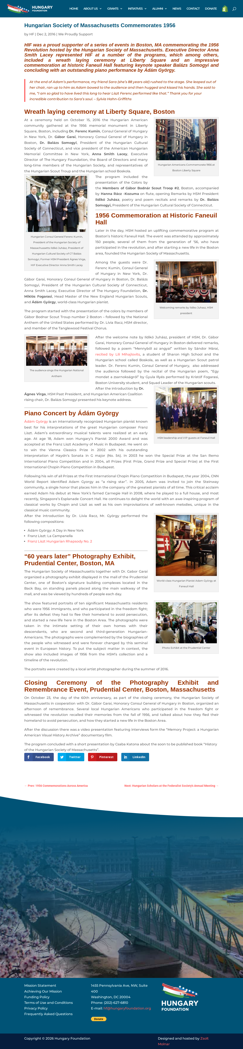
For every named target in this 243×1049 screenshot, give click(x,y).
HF (31, 34)
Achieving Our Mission (43, 991)
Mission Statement (40, 986)
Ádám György (159, 70)
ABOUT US (90, 9)
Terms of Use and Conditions (48, 1003)
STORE (225, 9)
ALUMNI (157, 9)
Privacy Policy (36, 1008)
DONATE (211, 9)
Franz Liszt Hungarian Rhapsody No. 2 (60, 541)
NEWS (177, 9)
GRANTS (112, 9)
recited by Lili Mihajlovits (117, 354)
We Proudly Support (75, 34)
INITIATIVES (135, 9)
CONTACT (193, 9)
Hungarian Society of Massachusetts (122, 49)
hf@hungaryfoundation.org (127, 1008)
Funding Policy (37, 997)
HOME (73, 9)
